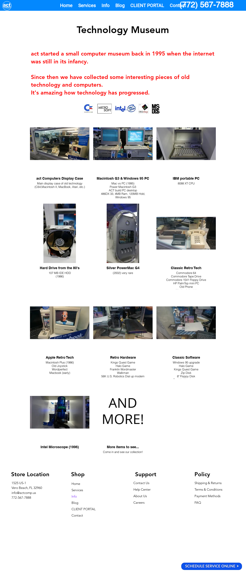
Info (74, 496)
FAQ (197, 502)
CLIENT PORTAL (83, 509)
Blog (74, 503)
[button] (87, 5)
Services (77, 490)
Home (75, 484)
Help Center (142, 489)
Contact (77, 515)
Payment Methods (207, 496)
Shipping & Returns (208, 483)
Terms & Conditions (208, 489)
